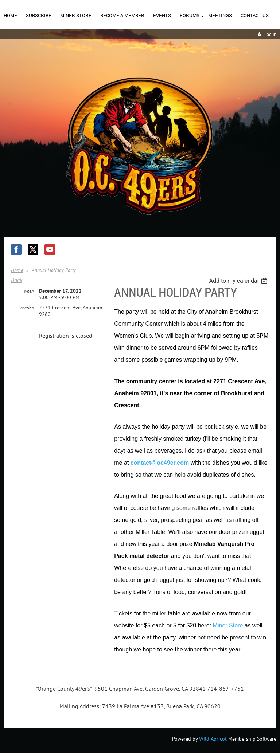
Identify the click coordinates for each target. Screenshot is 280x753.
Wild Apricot (213, 739)
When (29, 291)
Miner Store (228, 625)
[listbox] (239, 280)
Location (26, 307)
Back (16, 280)
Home (17, 270)
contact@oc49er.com (160, 463)
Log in (270, 34)
